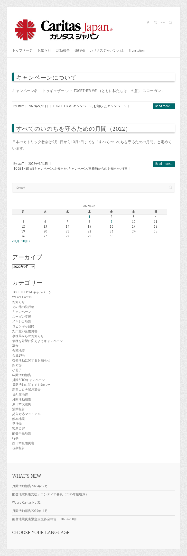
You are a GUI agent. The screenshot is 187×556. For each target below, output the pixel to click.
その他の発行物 (23, 307)
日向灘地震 (20, 394)
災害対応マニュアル (26, 414)
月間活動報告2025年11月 (30, 511)
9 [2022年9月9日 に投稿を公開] (111, 222)
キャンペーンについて (46, 77)
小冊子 (17, 370)
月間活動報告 (21, 399)
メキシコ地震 (21, 321)
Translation (137, 50)
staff (21, 106)
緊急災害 (18, 428)
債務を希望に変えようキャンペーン (37, 341)
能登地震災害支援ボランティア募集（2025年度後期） (50, 494)
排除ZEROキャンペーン (28, 380)
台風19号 (18, 355)
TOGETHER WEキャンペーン (72, 106)
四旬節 (17, 365)
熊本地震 (18, 419)
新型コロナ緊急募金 (26, 390)
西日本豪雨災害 (23, 443)
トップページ (22, 50)
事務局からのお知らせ (104, 169)
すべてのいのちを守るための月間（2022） (73, 128)
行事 (124, 169)
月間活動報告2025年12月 (30, 486)
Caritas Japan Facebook (148, 22)
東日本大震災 (21, 404)
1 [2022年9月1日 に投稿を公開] (89, 217)
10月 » (25, 241)
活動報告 (63, 50)
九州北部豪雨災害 (24, 331)
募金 (15, 346)
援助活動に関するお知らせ (31, 385)
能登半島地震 (21, 433)
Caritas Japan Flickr (162, 22)
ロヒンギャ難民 (23, 326)
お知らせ (44, 50)
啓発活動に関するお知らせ (31, 360)
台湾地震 (18, 351)
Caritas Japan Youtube (155, 22)
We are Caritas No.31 (26, 502)
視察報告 (18, 448)
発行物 (80, 50)
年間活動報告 (21, 375)
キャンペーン (116, 106)
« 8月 (15, 241)
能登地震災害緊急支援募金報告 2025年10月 (44, 519)
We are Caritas (22, 297)
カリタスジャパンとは (107, 50)
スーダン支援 (21, 317)
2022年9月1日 (38, 106)
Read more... (164, 106)
